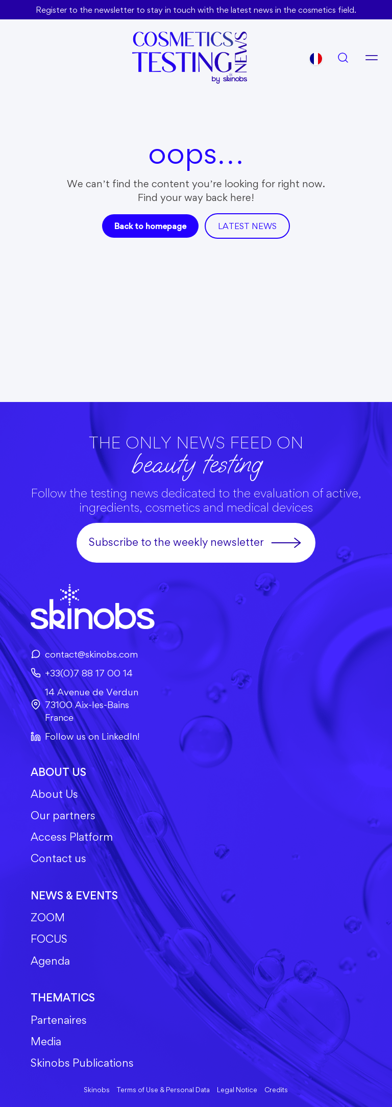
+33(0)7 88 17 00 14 (82, 672)
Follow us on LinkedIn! (85, 736)
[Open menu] (371, 57)
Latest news (247, 226)
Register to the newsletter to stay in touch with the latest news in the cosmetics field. (196, 10)
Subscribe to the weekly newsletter (196, 543)
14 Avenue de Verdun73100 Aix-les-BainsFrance (84, 704)
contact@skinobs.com (84, 654)
